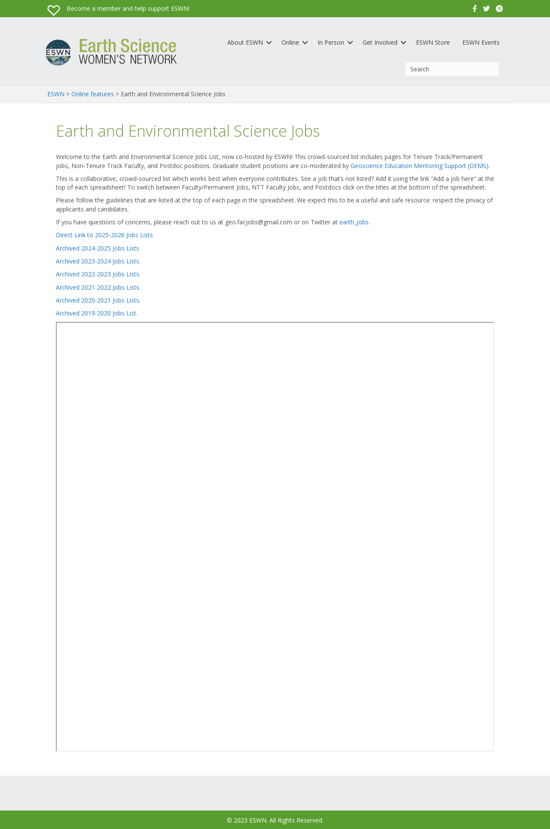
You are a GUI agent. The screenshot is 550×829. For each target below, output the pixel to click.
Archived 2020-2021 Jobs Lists (97, 300)
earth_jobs (354, 222)
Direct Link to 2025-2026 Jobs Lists (104, 235)
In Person (331, 42)
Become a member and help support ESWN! (128, 8)
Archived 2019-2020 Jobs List (96, 313)
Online (290, 42)
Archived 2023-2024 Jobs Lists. (98, 261)
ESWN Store (433, 42)
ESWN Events (481, 42)
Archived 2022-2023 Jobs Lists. (98, 274)
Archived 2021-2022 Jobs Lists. (98, 287)
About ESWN (245, 42)
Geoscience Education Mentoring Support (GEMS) (420, 166)
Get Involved (380, 42)
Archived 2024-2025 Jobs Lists (97, 248)
